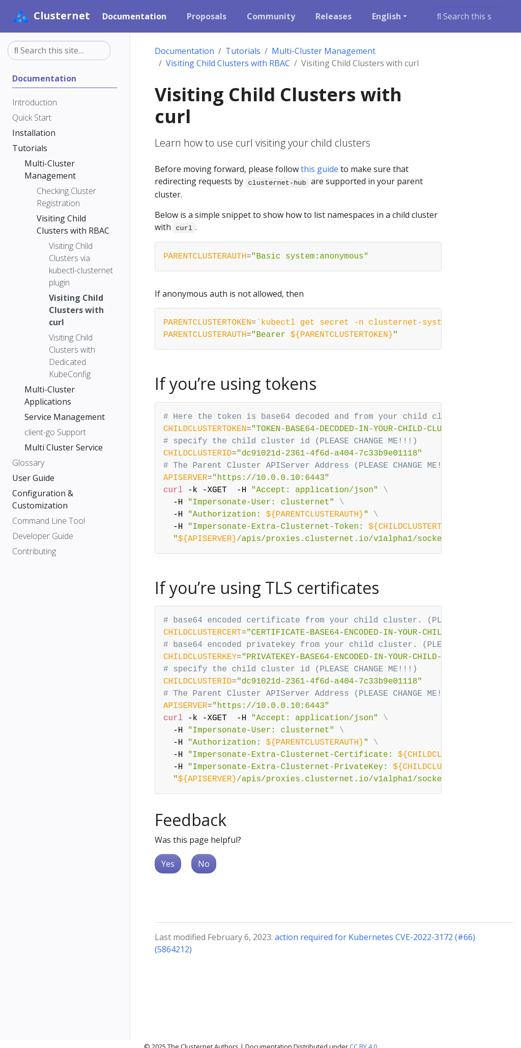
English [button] (386, 16)
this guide (319, 169)
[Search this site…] (468, 16)
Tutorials (242, 50)
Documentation (184, 50)
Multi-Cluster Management (323, 50)
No (204, 863)
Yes (168, 863)
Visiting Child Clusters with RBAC (228, 63)
